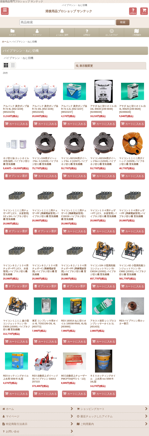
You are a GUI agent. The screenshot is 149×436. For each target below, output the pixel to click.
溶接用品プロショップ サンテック (68, 11)
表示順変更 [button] (84, 65)
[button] (5, 11)
